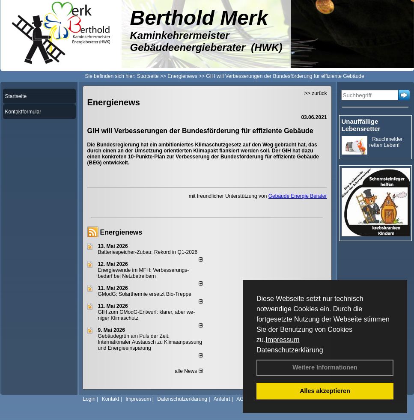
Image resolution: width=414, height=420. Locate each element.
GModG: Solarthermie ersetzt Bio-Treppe (144, 294)
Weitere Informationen (324, 367)
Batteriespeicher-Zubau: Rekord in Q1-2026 (148, 252)
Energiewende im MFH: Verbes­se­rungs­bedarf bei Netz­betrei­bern (143, 273)
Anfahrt (222, 399)
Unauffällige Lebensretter (361, 125)
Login (89, 399)
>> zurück (315, 93)
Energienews (121, 232)
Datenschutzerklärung (289, 350)
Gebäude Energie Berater (297, 196)
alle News (189, 371)
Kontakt (110, 399)
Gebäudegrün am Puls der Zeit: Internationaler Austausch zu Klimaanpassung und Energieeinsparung (150, 342)
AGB (241, 399)
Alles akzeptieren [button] (325, 390)
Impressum (282, 339)
